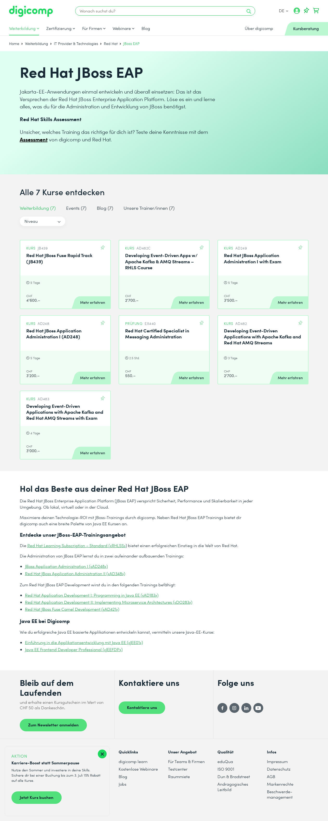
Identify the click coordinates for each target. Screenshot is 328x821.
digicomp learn (133, 761)
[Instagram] (234, 708)
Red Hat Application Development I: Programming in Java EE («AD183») (91, 595)
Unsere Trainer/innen (149, 208)
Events (76, 208)
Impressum (277, 761)
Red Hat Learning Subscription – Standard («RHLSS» (76, 545)
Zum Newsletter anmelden (53, 724)
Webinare (122, 28)
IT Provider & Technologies (76, 43)
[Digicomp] (31, 11)
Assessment (34, 139)
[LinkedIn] (246, 708)
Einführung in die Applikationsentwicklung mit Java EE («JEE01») (84, 642)
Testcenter (178, 769)
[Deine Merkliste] (306, 11)
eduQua (225, 761)
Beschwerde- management (280, 794)
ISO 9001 (225, 769)
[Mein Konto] (297, 12)
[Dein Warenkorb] (316, 11)
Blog (146, 28)
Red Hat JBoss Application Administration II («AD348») (75, 573)
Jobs (122, 784)
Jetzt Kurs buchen (36, 797)
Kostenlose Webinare (138, 769)
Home (14, 43)
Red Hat (111, 43)
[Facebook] (222, 708)
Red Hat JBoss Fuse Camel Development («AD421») (72, 609)
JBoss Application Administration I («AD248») (66, 566)
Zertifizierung (59, 28)
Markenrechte (280, 784)
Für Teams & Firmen (186, 761)
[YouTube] (258, 708)
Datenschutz (279, 769)
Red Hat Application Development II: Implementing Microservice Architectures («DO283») (108, 602)
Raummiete (179, 776)
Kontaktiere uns (142, 707)
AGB (271, 776)
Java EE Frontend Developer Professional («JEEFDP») (74, 649)
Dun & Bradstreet (233, 776)
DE (283, 10)
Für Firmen (92, 28)
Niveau (31, 221)
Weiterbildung (22, 28)
